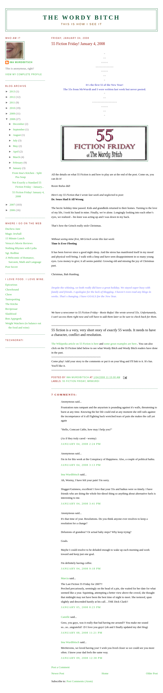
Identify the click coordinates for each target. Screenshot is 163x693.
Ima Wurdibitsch (70, 474)
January (17, 168)
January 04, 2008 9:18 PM (81, 568)
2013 (13, 91)
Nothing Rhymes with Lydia (21, 248)
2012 (13, 97)
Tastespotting (12, 299)
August (17, 135)
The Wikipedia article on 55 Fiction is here (75, 343)
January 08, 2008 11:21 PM (81, 632)
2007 (13, 204)
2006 (13, 210)
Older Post (152, 673)
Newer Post (57, 673)
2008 (13, 119)
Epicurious (11, 284)
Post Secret (11, 266)
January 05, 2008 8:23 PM (81, 607)
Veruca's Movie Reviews (19, 243)
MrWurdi (93, 381)
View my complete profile (23, 74)
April (16, 151)
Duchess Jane (12, 228)
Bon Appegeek (13, 318)
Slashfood (10, 313)
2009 (13, 113)
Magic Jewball (13, 233)
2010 (13, 108)
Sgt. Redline (12, 253)
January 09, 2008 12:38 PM (82, 657)
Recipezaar (11, 308)
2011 (13, 102)
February (18, 162)
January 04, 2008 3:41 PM (81, 503)
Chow (8, 294)
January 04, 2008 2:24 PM (81, 443)
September (19, 129)
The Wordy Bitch (81, 17)
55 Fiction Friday (74, 381)
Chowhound (12, 289)
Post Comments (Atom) (79, 681)
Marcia (65, 578)
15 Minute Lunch (14, 238)
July (15, 140)
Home (105, 673)
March (17, 157)
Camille (65, 616)
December (19, 123)
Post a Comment (60, 667)
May (16, 146)
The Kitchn (11, 304)
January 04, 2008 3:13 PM (81, 464)
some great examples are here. (120, 343)
